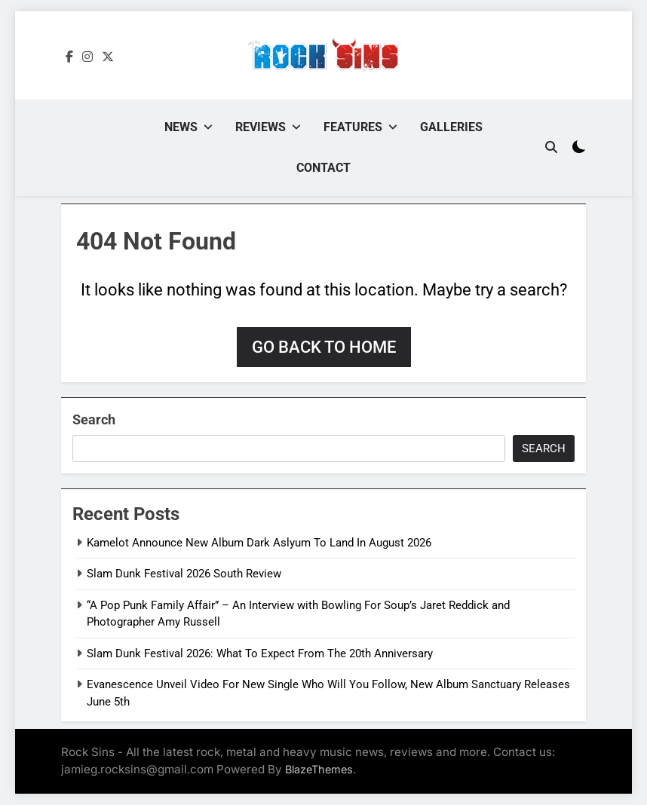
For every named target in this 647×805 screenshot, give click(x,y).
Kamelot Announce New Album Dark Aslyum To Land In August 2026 (259, 542)
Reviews (260, 127)
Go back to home (324, 347)
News (181, 127)
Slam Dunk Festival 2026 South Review (184, 573)
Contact (323, 168)
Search (93, 419)
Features (353, 127)
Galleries (451, 127)
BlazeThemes (319, 769)
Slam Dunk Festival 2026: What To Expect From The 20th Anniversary (260, 653)
